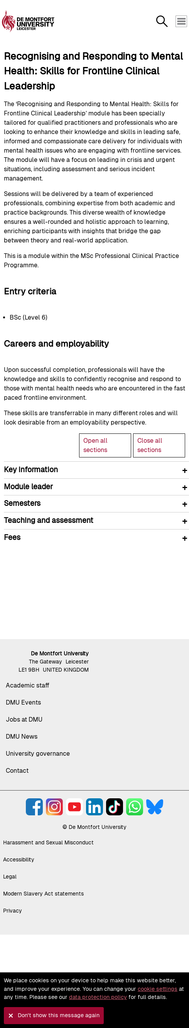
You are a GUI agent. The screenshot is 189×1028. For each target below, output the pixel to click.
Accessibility (18, 859)
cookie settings (157, 989)
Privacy (12, 911)
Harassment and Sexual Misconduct (48, 842)
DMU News (21, 736)
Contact (17, 770)
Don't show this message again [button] (59, 1015)
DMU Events (23, 702)
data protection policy (98, 997)
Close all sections (149, 445)
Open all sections (95, 445)
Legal (10, 876)
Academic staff (27, 685)
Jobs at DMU (24, 719)
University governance (38, 753)
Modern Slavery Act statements (43, 893)
